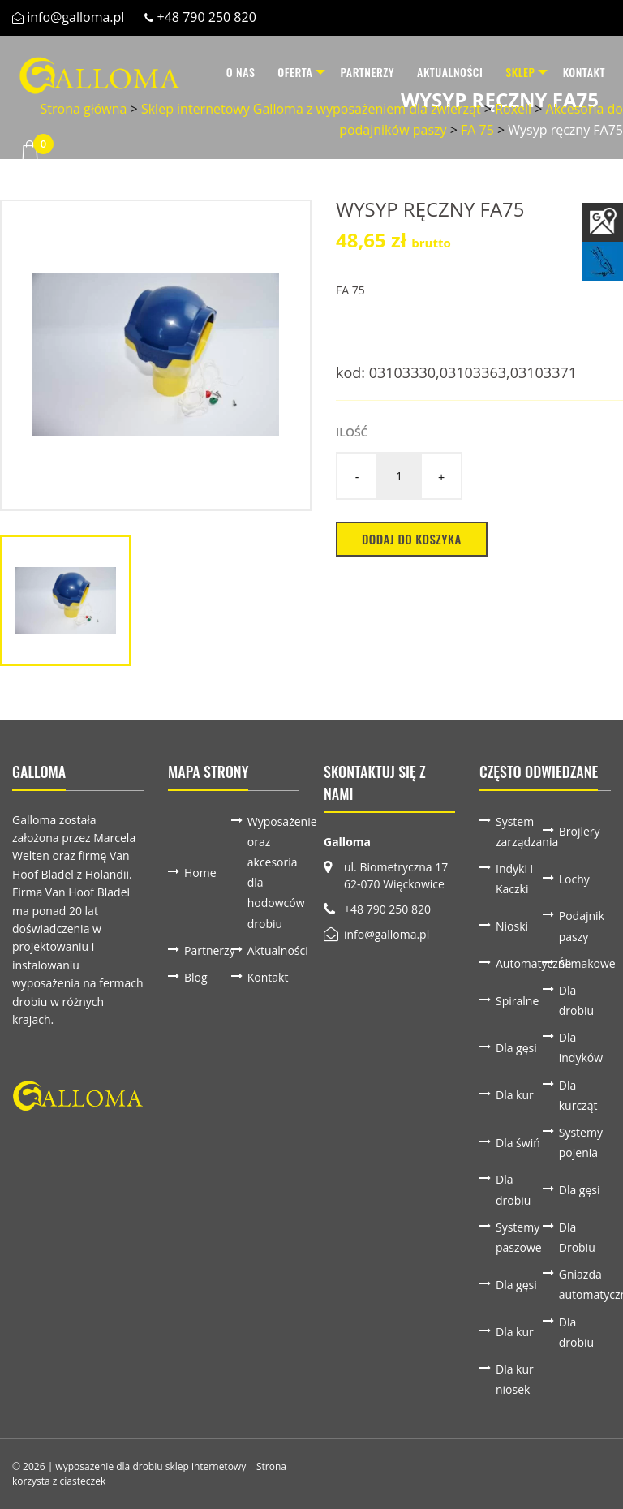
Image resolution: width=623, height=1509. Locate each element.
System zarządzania (519, 831)
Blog (196, 977)
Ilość (351, 432)
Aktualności (440, 71)
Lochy (574, 879)
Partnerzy (358, 71)
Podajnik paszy (581, 926)
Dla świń (518, 1142)
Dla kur (515, 1095)
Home (200, 872)
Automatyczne (519, 963)
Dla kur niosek (515, 1379)
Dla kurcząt (578, 1095)
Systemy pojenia (581, 1142)
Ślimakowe (582, 963)
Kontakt (584, 71)
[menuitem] (221, 72)
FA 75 (350, 290)
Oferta (276, 71)
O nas (221, 71)
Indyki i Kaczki (514, 878)
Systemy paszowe (519, 1237)
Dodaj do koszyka (412, 539)
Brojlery (579, 831)
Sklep (510, 71)
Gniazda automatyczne (582, 1284)
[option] (156, 355)
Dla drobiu (576, 1000)
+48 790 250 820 (206, 17)
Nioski (512, 926)
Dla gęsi (516, 1047)
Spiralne (517, 1000)
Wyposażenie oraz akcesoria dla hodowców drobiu (270, 872)
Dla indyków (581, 1047)
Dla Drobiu (577, 1237)
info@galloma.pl (75, 17)
